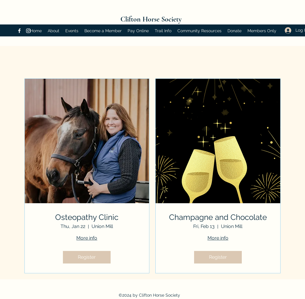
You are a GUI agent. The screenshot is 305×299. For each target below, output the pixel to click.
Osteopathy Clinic (86, 217)
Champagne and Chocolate (218, 217)
